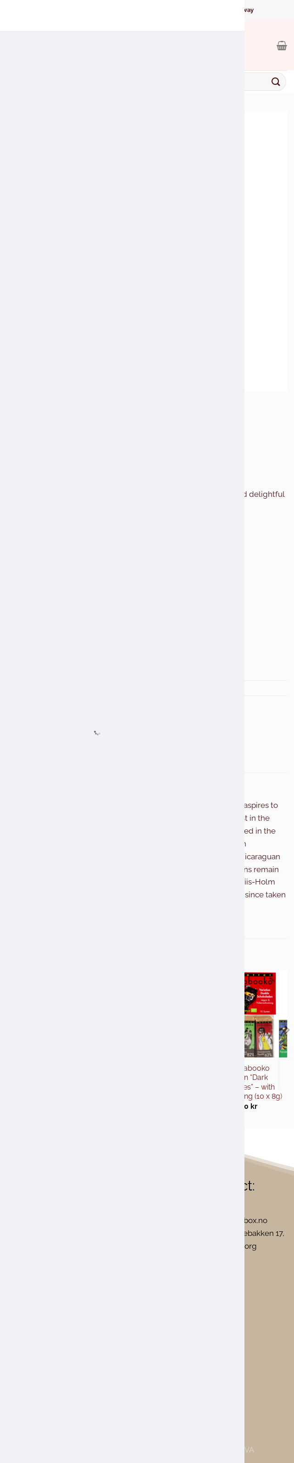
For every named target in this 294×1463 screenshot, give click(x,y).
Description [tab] (29, 782)
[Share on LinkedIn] (106, 725)
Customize (59, 1425)
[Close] (214, 1353)
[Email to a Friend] (70, 725)
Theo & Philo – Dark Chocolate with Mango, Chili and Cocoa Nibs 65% (50, 1082)
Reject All (119, 1425)
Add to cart (95, 620)
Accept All (178, 1425)
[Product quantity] (28, 621)
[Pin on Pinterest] (88, 725)
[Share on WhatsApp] (16, 725)
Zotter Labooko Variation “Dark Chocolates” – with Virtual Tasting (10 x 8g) (243, 1082)
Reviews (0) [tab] (171, 782)
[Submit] (276, 81)
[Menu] (13, 45)
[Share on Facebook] (34, 725)
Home (17, 400)
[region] (119, 1396)
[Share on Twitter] (52, 725)
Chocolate (59, 400)
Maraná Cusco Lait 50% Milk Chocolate (147, 1073)
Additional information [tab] (102, 782)
